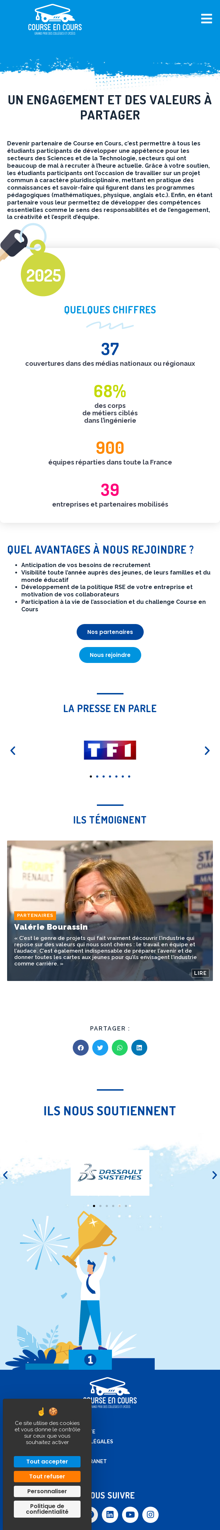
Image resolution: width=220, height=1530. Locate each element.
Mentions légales (87, 1441)
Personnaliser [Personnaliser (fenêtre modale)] (47, 1491)
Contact (74, 1451)
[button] (91, 776)
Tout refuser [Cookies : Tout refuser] (47, 1476)
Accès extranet (84, 1461)
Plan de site (78, 1431)
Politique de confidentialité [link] (47, 1509)
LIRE (200, 973)
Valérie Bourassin (51, 926)
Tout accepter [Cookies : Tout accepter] (47, 1461)
